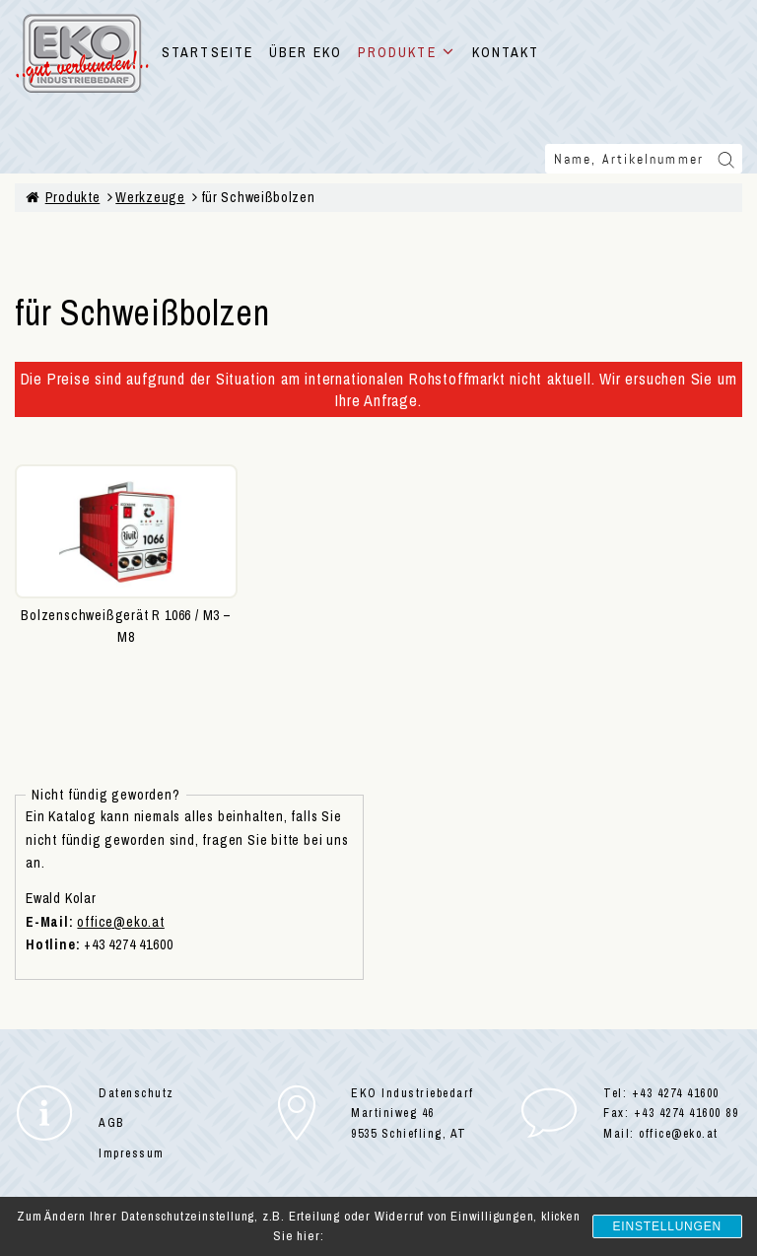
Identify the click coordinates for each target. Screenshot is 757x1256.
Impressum (132, 1153)
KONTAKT (506, 52)
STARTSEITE (207, 52)
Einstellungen (667, 1226)
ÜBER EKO (305, 52)
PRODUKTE (407, 52)
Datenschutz (136, 1093)
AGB (111, 1123)
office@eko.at (120, 922)
